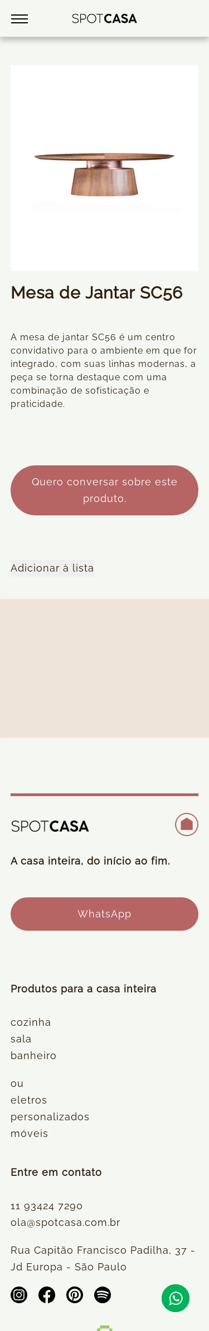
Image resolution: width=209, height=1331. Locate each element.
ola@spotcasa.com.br (65, 1222)
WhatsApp (104, 914)
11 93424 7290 (47, 1205)
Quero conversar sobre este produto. (105, 490)
